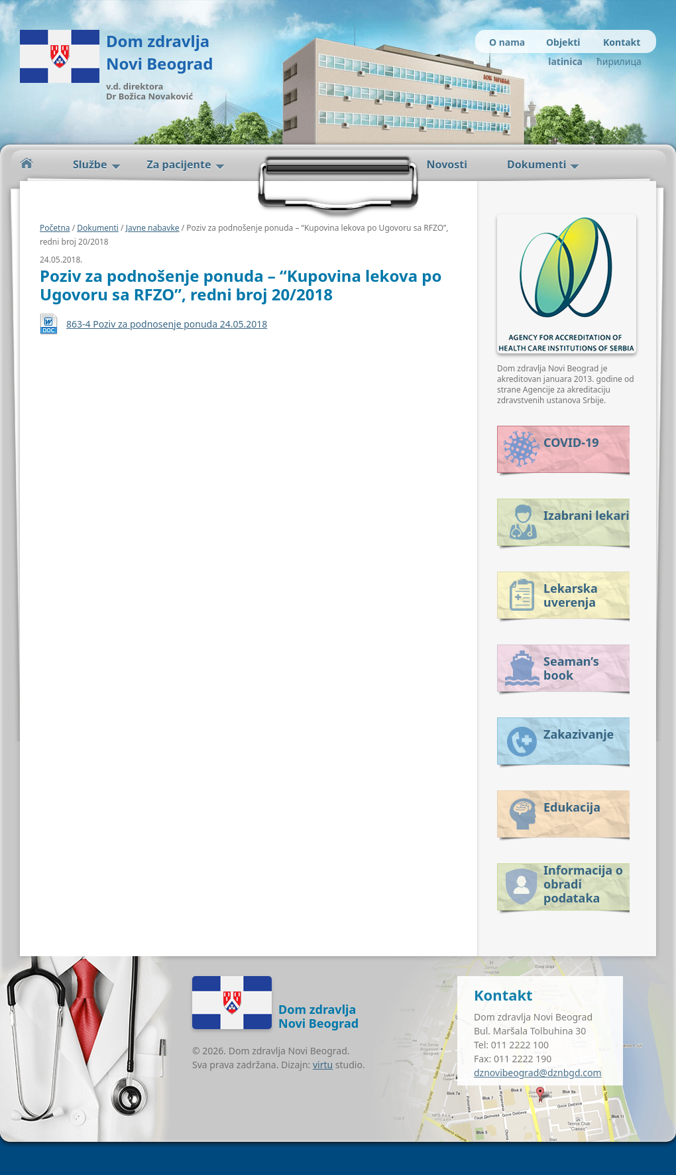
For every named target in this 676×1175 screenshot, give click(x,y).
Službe (90, 164)
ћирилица (618, 61)
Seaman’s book (571, 668)
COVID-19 (570, 442)
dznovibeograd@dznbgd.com (538, 1072)
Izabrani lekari (586, 515)
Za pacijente (179, 164)
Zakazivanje (578, 734)
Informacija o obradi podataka (583, 881)
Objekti (563, 42)
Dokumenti (536, 164)
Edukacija (571, 807)
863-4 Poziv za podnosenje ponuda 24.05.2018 (166, 324)
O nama (507, 42)
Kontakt (621, 42)
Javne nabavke (153, 227)
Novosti (447, 164)
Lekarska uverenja (570, 595)
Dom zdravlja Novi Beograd (159, 52)
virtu (323, 1064)
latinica (565, 61)
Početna (26, 163)
